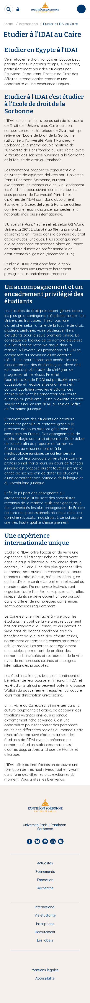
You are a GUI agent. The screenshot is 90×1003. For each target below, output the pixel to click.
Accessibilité (45, 978)
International (28, 24)
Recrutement (45, 932)
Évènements (45, 872)
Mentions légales (45, 970)
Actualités (45, 863)
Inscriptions (45, 924)
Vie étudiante (45, 915)
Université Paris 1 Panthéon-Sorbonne (45, 827)
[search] (8, 9)
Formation (45, 880)
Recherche (45, 888)
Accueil (8, 24)
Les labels (45, 940)
